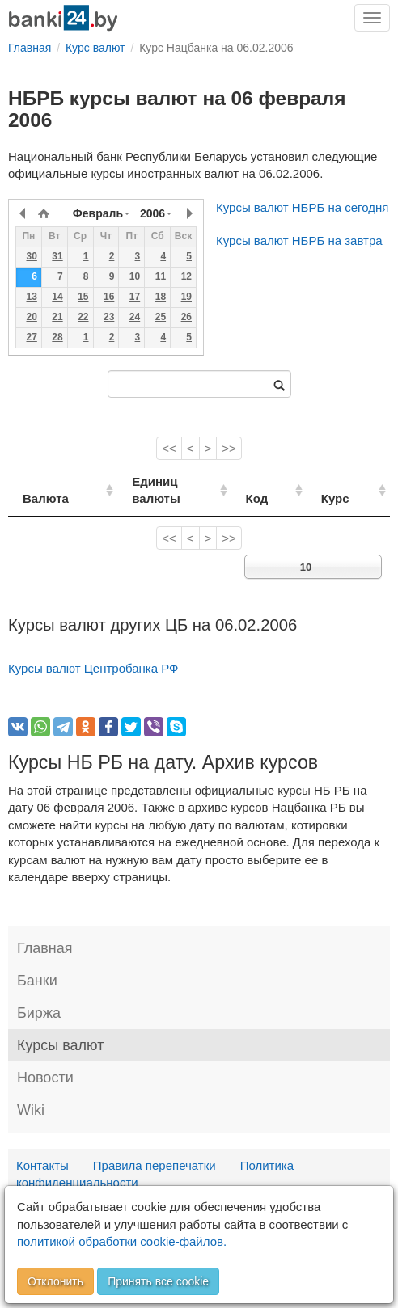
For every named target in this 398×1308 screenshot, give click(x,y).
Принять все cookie (158, 1281)
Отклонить (55, 1281)
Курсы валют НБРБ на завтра (299, 240)
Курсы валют (60, 1028)
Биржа (39, 996)
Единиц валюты (163, 481)
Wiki (30, 1093)
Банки (37, 964)
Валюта (46, 481)
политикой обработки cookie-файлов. (122, 1241)
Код (281, 481)
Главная (45, 931)
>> (229, 448)
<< (169, 448)
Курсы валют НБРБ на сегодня (302, 207)
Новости (45, 1061)
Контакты (42, 1147)
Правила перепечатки (154, 1147)
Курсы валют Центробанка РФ (93, 651)
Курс (348, 481)
